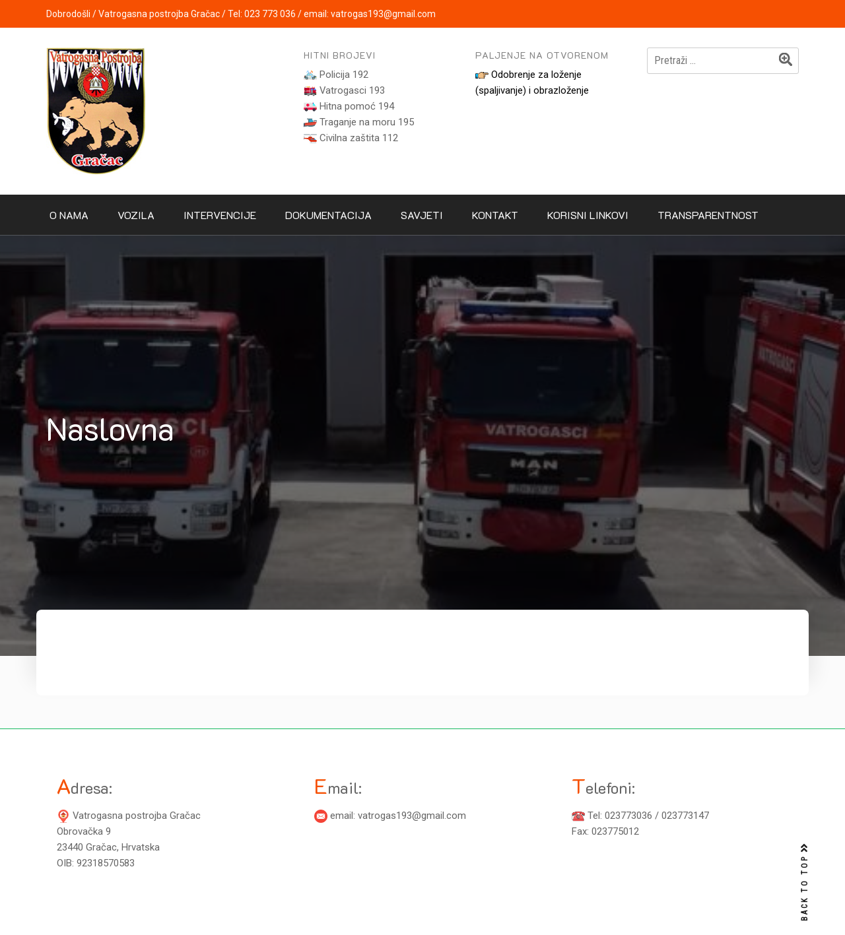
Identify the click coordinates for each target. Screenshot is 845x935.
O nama (69, 215)
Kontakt (495, 215)
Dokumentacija (328, 215)
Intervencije (220, 215)
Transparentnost (708, 215)
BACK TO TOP (804, 882)
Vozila (136, 215)
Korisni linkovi (587, 215)
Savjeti (422, 215)
